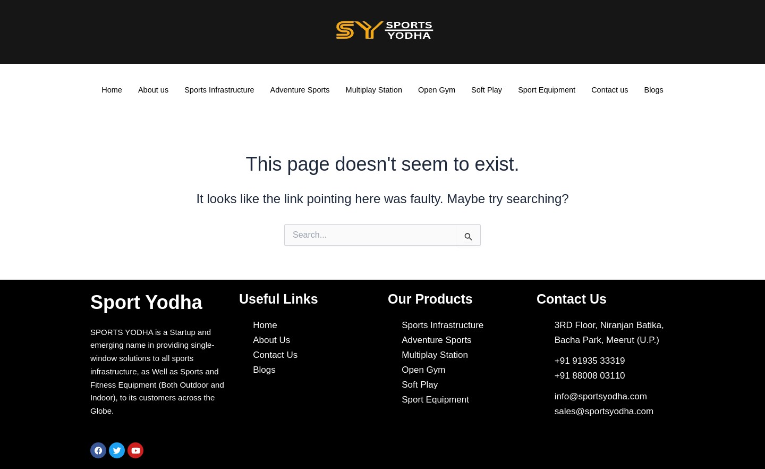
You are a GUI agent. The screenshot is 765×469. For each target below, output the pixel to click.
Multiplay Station (374, 90)
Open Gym (438, 90)
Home (105, 90)
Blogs (661, 90)
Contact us (616, 90)
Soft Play (489, 90)
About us (147, 90)
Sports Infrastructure (215, 90)
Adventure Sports (298, 90)
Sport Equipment (551, 90)
